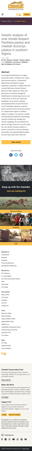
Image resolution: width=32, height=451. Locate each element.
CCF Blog (4, 343)
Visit (16, 244)
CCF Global (4, 287)
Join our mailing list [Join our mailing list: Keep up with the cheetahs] (16, 191)
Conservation (5, 255)
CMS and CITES (6, 332)
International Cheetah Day (9, 266)
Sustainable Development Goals (10, 327)
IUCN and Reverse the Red (9, 330)
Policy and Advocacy (7, 263)
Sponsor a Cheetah (14, 414)
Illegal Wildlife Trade (7, 321)
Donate (26, 14)
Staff (2, 281)
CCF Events (4, 297)
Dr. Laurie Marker (6, 276)
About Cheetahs (6, 316)
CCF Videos (4, 335)
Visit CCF (4, 303)
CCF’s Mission (5, 273)
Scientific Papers (20, 21)
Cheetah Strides (6, 345)
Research (4, 257)
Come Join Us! (6, 380)
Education (4, 260)
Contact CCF (5, 306)
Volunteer (16, 227)
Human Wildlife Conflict (8, 319)
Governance (4, 284)
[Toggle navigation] (2, 14)
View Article (16, 142)
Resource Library (6, 21)
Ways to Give (5, 295)
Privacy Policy (25, 448)
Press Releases (6, 348)
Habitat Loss (5, 324)
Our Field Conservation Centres (10, 279)
